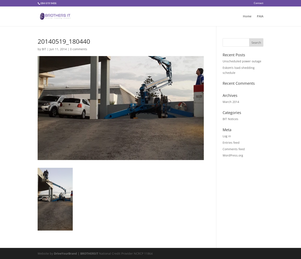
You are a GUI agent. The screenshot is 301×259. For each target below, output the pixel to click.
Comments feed (234, 149)
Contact (258, 3)
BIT (44, 49)
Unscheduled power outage (242, 61)
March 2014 (231, 102)
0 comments (78, 49)
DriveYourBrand (66, 253)
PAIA (260, 16)
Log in (227, 136)
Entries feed (231, 143)
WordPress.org (233, 155)
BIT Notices (230, 119)
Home (247, 16)
